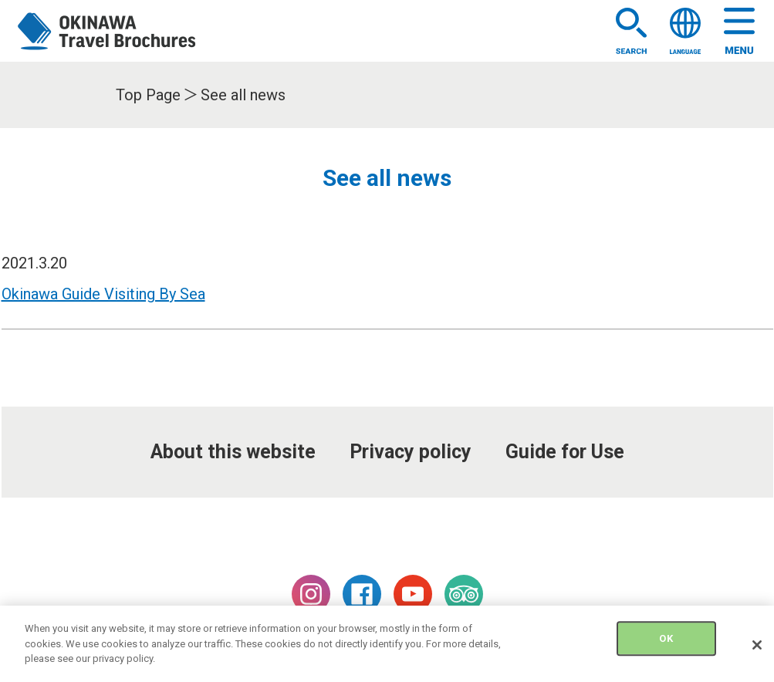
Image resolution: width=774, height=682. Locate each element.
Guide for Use (564, 452)
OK (665, 644)
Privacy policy (410, 452)
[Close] (757, 650)
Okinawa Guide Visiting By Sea (103, 294)
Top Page (148, 95)
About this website (233, 452)
